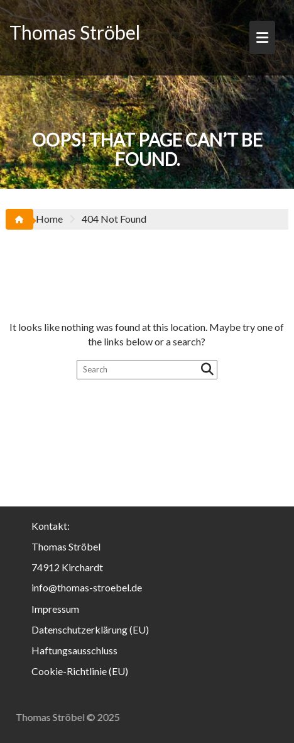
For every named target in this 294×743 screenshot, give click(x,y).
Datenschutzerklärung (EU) (90, 629)
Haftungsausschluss (74, 650)
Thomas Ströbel (74, 32)
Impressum (55, 609)
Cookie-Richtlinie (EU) (79, 671)
